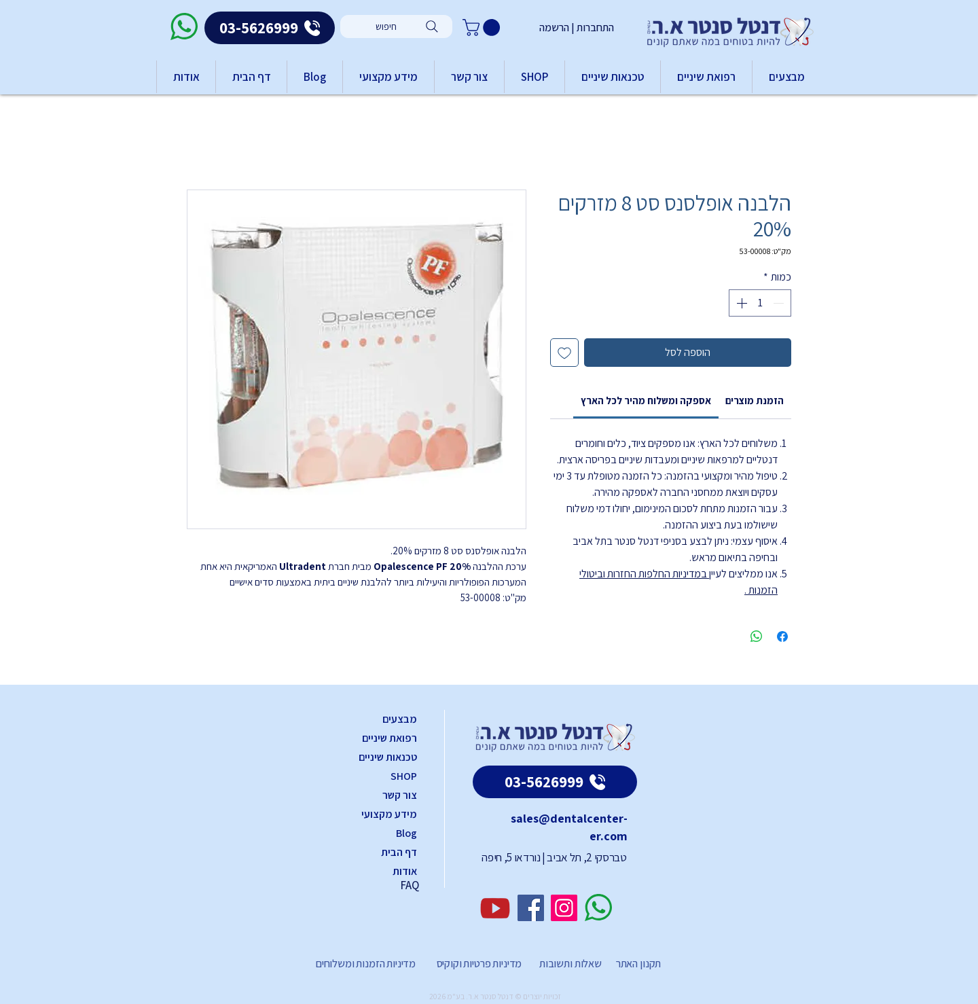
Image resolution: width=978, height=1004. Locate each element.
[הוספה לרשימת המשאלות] (564, 352)
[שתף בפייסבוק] (782, 636)
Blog (406, 833)
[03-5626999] (269, 28)
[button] (483, 27)
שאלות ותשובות (569, 963)
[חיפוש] (396, 26)
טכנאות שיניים (388, 757)
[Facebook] (531, 908)
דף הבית (399, 852)
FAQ (409, 885)
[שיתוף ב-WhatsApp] (756, 636)
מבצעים (399, 719)
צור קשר (399, 795)
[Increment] (740, 303)
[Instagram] (564, 908)
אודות (405, 871)
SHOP (404, 776)
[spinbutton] (760, 303)
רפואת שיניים (389, 738)
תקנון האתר (638, 963)
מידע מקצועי (389, 814)
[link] (646, 400)
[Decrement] (779, 303)
